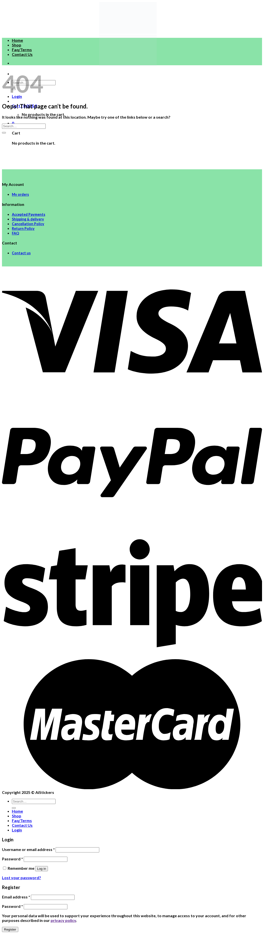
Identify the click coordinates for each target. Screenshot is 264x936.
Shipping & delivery (28, 219)
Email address (16, 896)
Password (12, 858)
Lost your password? (21, 877)
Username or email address (28, 849)
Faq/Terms (22, 49)
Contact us (21, 253)
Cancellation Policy (28, 224)
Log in (41, 869)
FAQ (15, 233)
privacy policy (63, 920)
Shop (16, 45)
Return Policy (23, 228)
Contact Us (22, 54)
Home (17, 40)
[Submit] (4, 132)
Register (10, 929)
